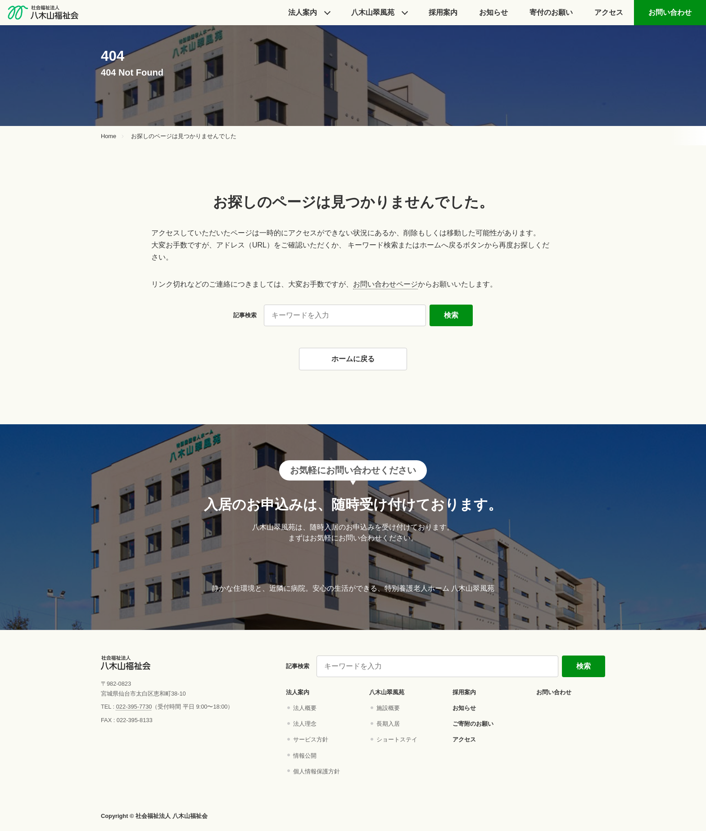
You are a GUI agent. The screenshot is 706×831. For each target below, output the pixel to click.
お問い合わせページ (385, 284)
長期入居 (388, 723)
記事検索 (245, 315)
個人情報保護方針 (316, 771)
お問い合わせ (670, 12)
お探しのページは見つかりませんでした (183, 136)
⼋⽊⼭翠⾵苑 (372, 12)
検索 (451, 315)
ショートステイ (396, 739)
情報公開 (305, 755)
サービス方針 (310, 739)
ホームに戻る (353, 359)
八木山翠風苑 (386, 692)
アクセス (608, 12)
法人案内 (302, 12)
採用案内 (464, 692)
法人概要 (305, 708)
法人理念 (305, 723)
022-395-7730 (134, 706)
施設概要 (388, 708)
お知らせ (493, 12)
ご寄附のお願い (473, 723)
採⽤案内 (443, 12)
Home (108, 136)
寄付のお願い (551, 12)
